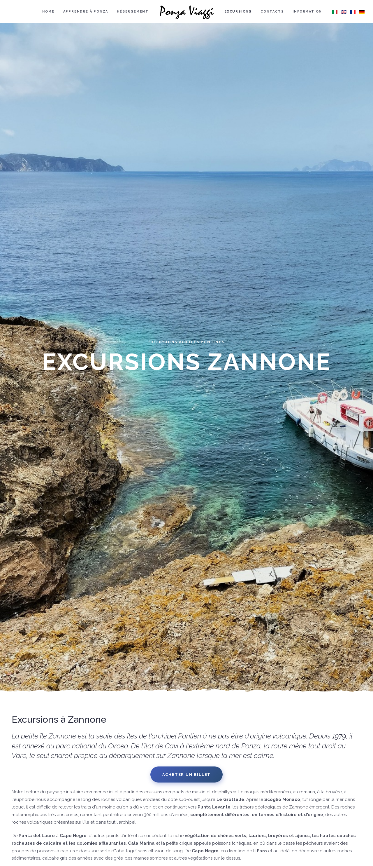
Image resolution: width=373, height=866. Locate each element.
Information (307, 11)
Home (48, 11)
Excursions (238, 11)
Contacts (272, 11)
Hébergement (133, 11)
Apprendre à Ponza (85, 11)
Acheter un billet (186, 774)
